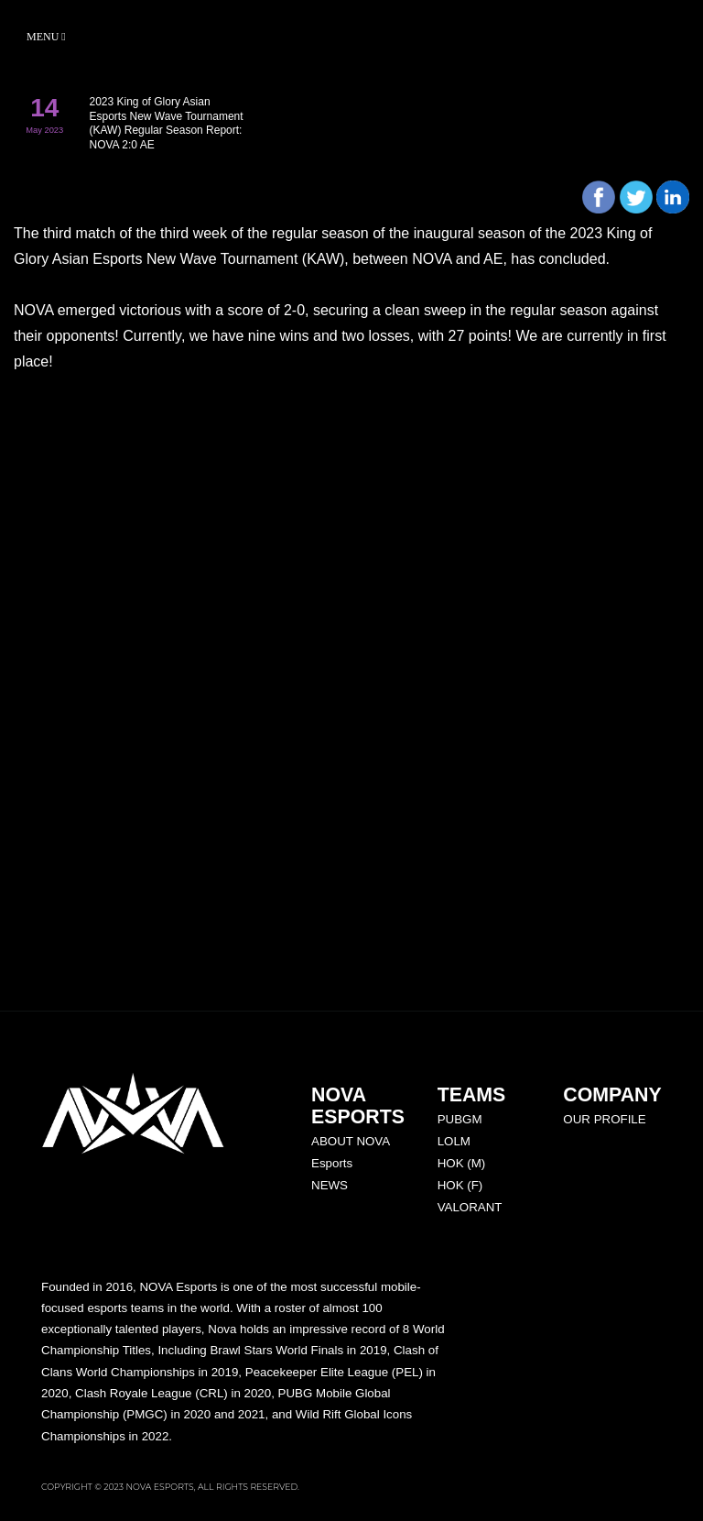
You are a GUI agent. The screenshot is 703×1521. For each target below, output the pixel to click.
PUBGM (460, 1119)
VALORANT (470, 1207)
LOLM (454, 1141)
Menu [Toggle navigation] (46, 36)
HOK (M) (462, 1163)
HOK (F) (460, 1185)
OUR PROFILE (604, 1119)
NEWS (329, 1185)
